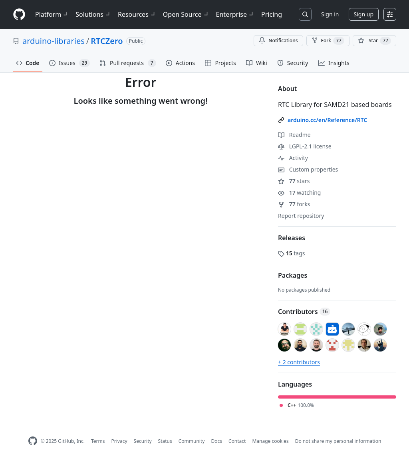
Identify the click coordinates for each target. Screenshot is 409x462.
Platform (52, 14)
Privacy (119, 441)
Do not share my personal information (338, 441)
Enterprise (235, 14)
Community (192, 441)
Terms (98, 441)
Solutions (93, 14)
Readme (294, 134)
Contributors (304, 311)
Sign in (330, 14)
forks (294, 204)
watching (299, 192)
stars (294, 181)
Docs (216, 441)
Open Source (186, 14)
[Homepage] (19, 14)
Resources (137, 14)
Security (143, 441)
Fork (328, 41)
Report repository (301, 215)
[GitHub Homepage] (33, 441)
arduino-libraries (53, 41)
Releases (291, 237)
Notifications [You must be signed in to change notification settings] (278, 40)
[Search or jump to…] (305, 14)
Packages (292, 275)
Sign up (363, 14)
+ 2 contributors (299, 362)
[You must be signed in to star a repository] (374, 40)
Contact (237, 441)
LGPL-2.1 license (305, 146)
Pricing (271, 14)
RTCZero (107, 41)
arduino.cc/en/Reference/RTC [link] (327, 120)
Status (165, 441)
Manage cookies (270, 441)
